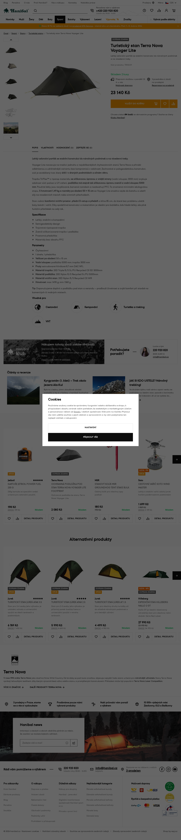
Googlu (77, 412)
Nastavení (90, 427)
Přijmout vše (90, 437)
